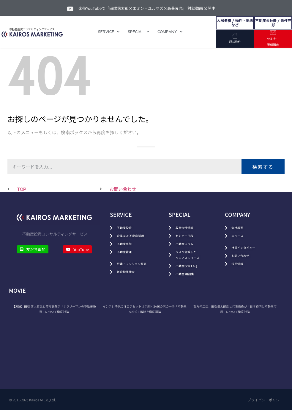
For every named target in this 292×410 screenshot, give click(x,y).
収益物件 (235, 42)
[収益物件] (235, 36)
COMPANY (169, 31)
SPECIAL (138, 31)
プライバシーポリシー (265, 399)
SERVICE (108, 31)
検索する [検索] (263, 166)
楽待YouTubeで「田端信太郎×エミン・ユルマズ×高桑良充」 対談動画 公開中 (146, 8)
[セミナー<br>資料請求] (273, 33)
